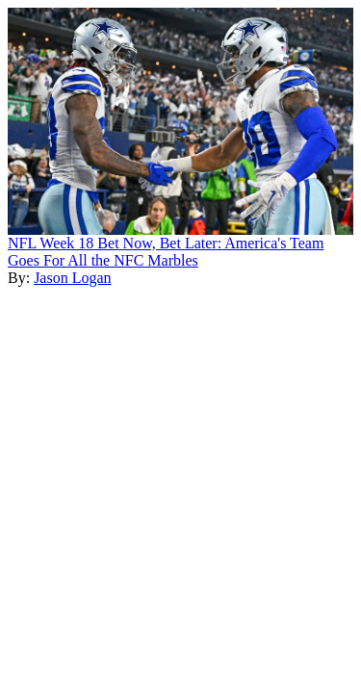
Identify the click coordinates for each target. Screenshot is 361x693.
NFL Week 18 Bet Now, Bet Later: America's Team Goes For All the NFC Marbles (165, 252)
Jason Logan (72, 278)
